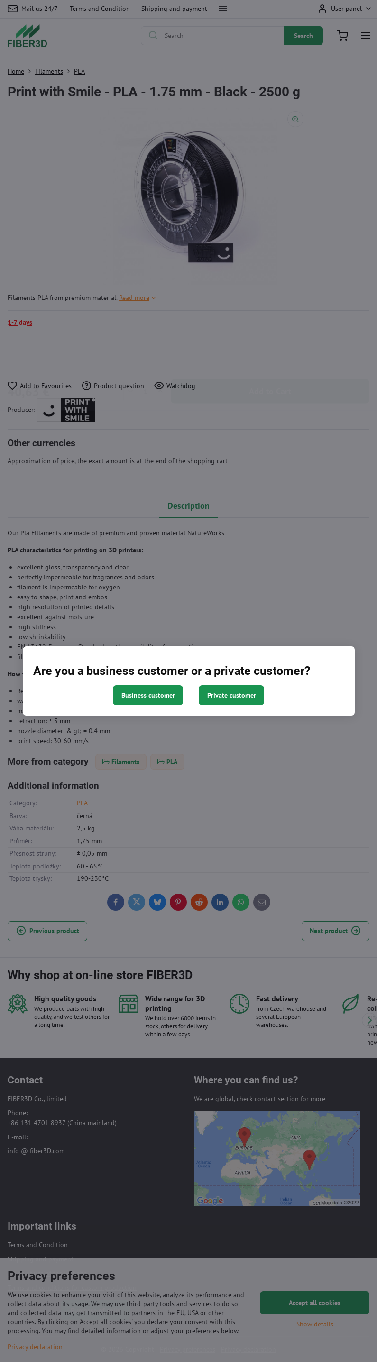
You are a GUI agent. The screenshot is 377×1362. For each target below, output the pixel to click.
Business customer (148, 695)
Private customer (231, 695)
